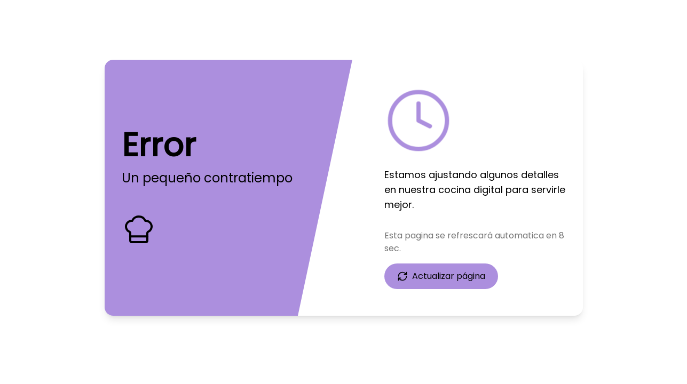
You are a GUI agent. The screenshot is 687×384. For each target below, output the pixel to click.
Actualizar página (441, 276)
